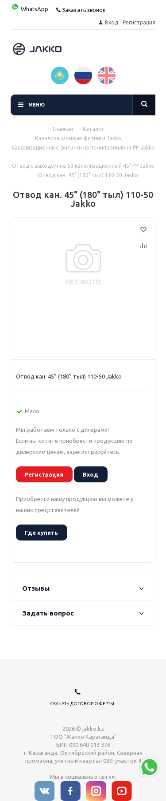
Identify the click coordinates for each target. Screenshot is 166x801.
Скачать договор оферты (82, 703)
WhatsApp (29, 9)
